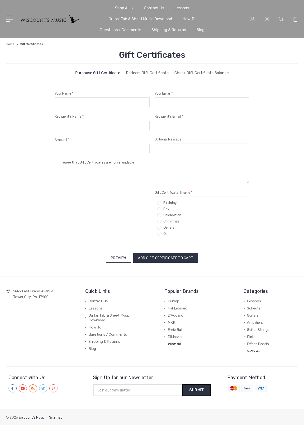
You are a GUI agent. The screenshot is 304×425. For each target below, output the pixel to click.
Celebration (172, 215)
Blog (200, 30)
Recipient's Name (69, 116)
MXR (171, 322)
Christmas (171, 221)
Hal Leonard (177, 307)
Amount (62, 139)
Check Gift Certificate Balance (201, 73)
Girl (165, 234)
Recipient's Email (169, 116)
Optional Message (168, 139)
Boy (166, 209)
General (169, 228)
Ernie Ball (175, 329)
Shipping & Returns (169, 30)
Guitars (253, 315)
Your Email (164, 93)
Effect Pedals (258, 343)
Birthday (170, 203)
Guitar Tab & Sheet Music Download (140, 19)
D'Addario (175, 315)
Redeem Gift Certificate (147, 73)
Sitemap (55, 417)
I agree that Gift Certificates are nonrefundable (97, 162)
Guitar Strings (258, 329)
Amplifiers (255, 322)
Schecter (254, 307)
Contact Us (154, 8)
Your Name (64, 93)
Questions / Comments (120, 30)
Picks (251, 336)
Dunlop (173, 300)
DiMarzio (175, 336)
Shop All (124, 8)
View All (174, 343)
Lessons (182, 8)
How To (189, 19)
